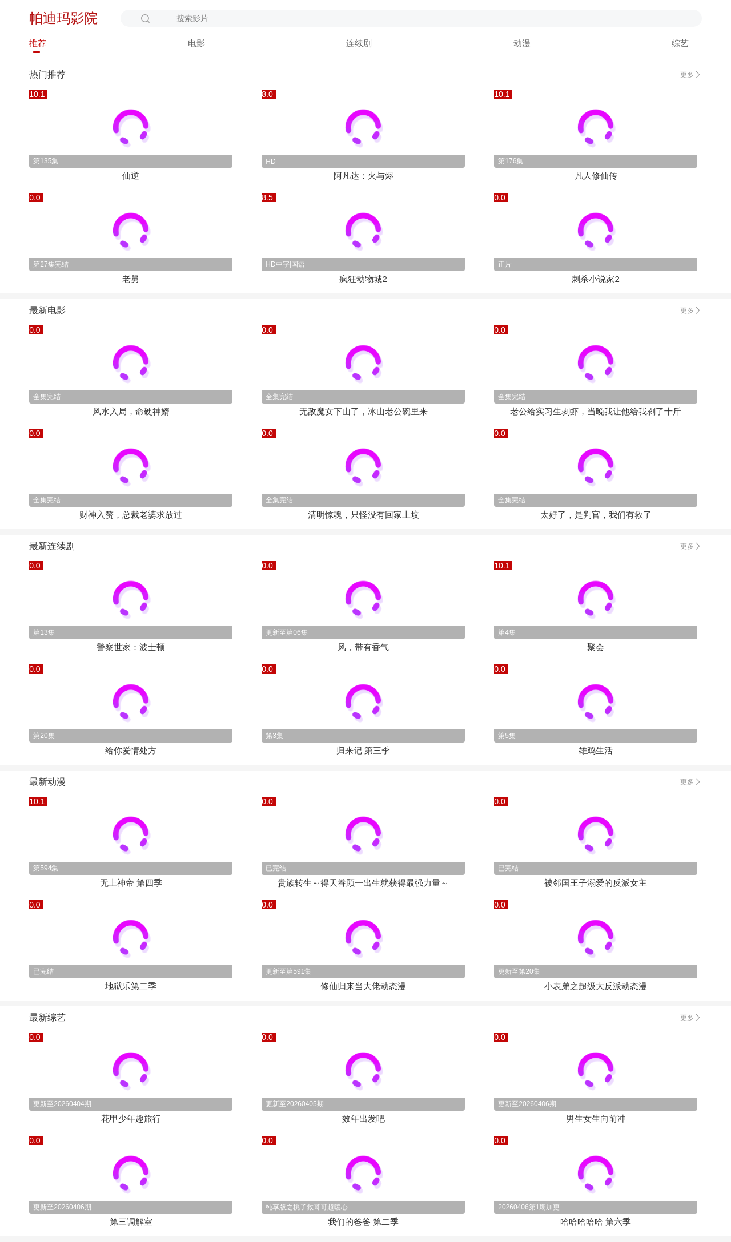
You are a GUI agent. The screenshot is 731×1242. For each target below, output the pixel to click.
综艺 (680, 43)
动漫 (522, 43)
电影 (196, 43)
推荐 (37, 43)
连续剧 (359, 43)
